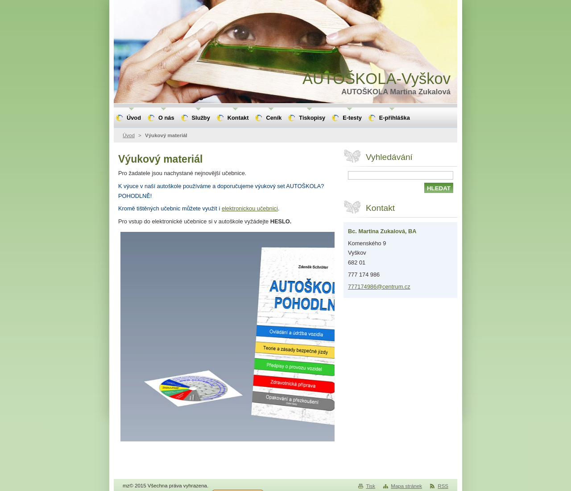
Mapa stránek (406, 486)
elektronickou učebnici (250, 208)
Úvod (129, 135)
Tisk (370, 486)
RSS (443, 486)
